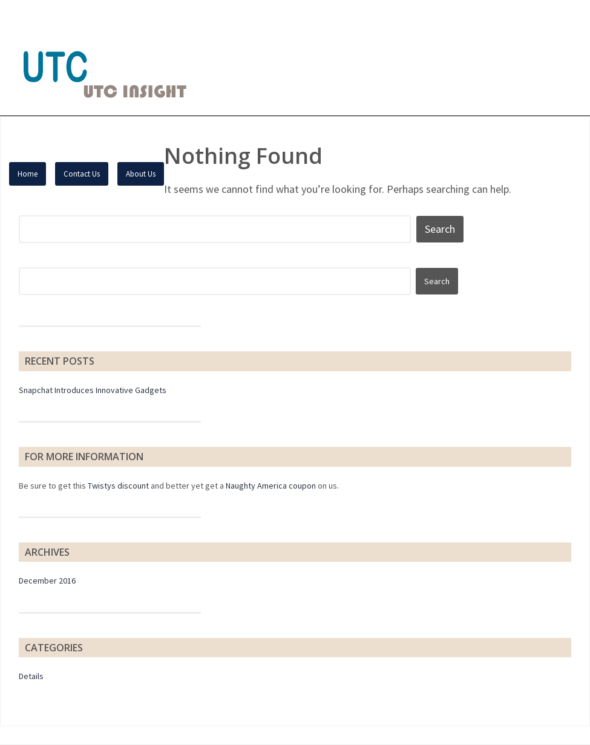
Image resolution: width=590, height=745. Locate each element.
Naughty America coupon (271, 485)
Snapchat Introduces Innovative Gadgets (92, 390)
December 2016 (47, 580)
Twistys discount (118, 485)
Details (31, 676)
